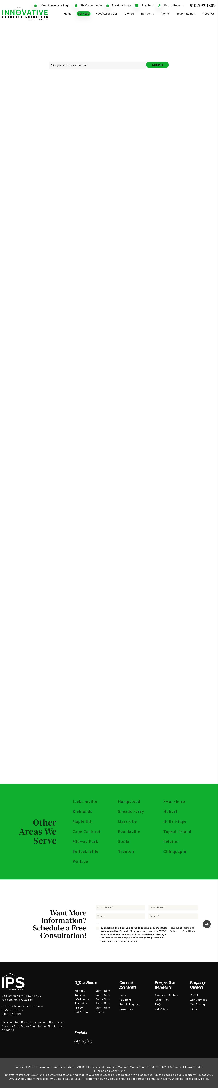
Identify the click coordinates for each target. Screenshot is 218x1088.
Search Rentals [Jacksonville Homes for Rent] (186, 13)
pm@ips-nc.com (12, 1010)
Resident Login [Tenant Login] (118, 5)
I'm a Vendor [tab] (195, 128)
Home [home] (67, 13)
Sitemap (175, 1067)
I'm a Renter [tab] (174, 128)
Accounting (147, 86)
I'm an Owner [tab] (152, 128)
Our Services (198, 1000)
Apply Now (162, 1000)
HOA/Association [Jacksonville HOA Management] (107, 13)
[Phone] (175, 151)
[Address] (175, 159)
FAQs (158, 1004)
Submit (157, 65)
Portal (123, 995)
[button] (77, 1041)
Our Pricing (197, 1004)
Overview (42, 86)
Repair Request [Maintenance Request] (170, 5)
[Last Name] (173, 907)
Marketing (59, 86)
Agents (165, 13)
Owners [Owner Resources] (129, 13)
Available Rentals (166, 995)
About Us (209, 13)
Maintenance (128, 86)
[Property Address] (97, 65)
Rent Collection (106, 86)
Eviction (163, 86)
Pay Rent (125, 1000)
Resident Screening (81, 86)
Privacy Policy (158, 216)
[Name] (175, 136)
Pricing (177, 86)
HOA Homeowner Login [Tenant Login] (51, 5)
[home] (25, 13)
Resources (126, 1009)
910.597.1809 (203, 5)
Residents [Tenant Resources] (147, 13)
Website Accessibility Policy (190, 1079)
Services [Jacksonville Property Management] (83, 13)
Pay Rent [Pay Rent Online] (143, 5)
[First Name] (120, 907)
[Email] (175, 144)
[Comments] (175, 178)
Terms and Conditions (184, 216)
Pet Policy (161, 1009)
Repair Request (129, 1004)
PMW (162, 1067)
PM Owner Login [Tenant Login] (87, 5)
